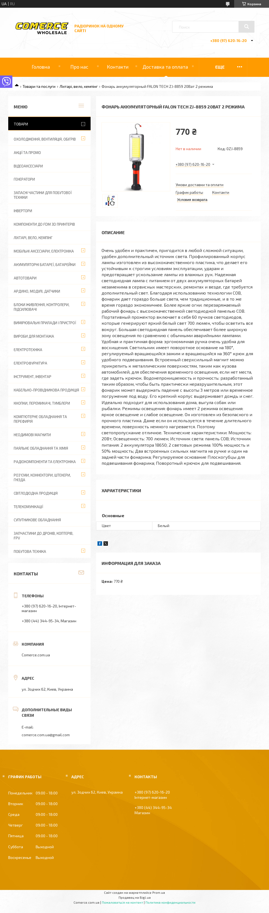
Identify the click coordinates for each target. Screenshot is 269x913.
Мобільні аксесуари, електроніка (44, 251)
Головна (41, 67)
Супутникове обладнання (37, 520)
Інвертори (23, 211)
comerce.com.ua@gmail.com (46, 734)
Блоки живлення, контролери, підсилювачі (41, 307)
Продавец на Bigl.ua (135, 897)
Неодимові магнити (32, 435)
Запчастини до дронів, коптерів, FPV (43, 535)
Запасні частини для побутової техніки (43, 195)
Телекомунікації (28, 507)
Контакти (117, 67)
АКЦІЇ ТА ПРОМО (27, 152)
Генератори (24, 179)
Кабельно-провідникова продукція (46, 390)
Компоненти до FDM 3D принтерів (44, 224)
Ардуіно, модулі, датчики (37, 291)
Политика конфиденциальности (170, 902)
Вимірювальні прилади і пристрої (45, 323)
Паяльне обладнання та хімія (41, 448)
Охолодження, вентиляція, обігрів (45, 139)
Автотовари (25, 278)
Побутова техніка (30, 551)
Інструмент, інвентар (32, 376)
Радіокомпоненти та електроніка (45, 462)
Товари (21, 124)
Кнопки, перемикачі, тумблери (42, 403)
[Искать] (246, 26)
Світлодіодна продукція (36, 493)
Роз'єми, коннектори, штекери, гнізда (42, 477)
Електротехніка (28, 350)
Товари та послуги (39, 86)
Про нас (79, 67)
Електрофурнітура (30, 363)
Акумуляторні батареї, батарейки (44, 264)
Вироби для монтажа (34, 336)
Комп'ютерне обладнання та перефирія (40, 419)
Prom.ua (158, 892)
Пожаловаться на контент (122, 902)
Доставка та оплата (165, 67)
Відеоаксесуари (28, 166)
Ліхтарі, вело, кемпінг (79, 86)
